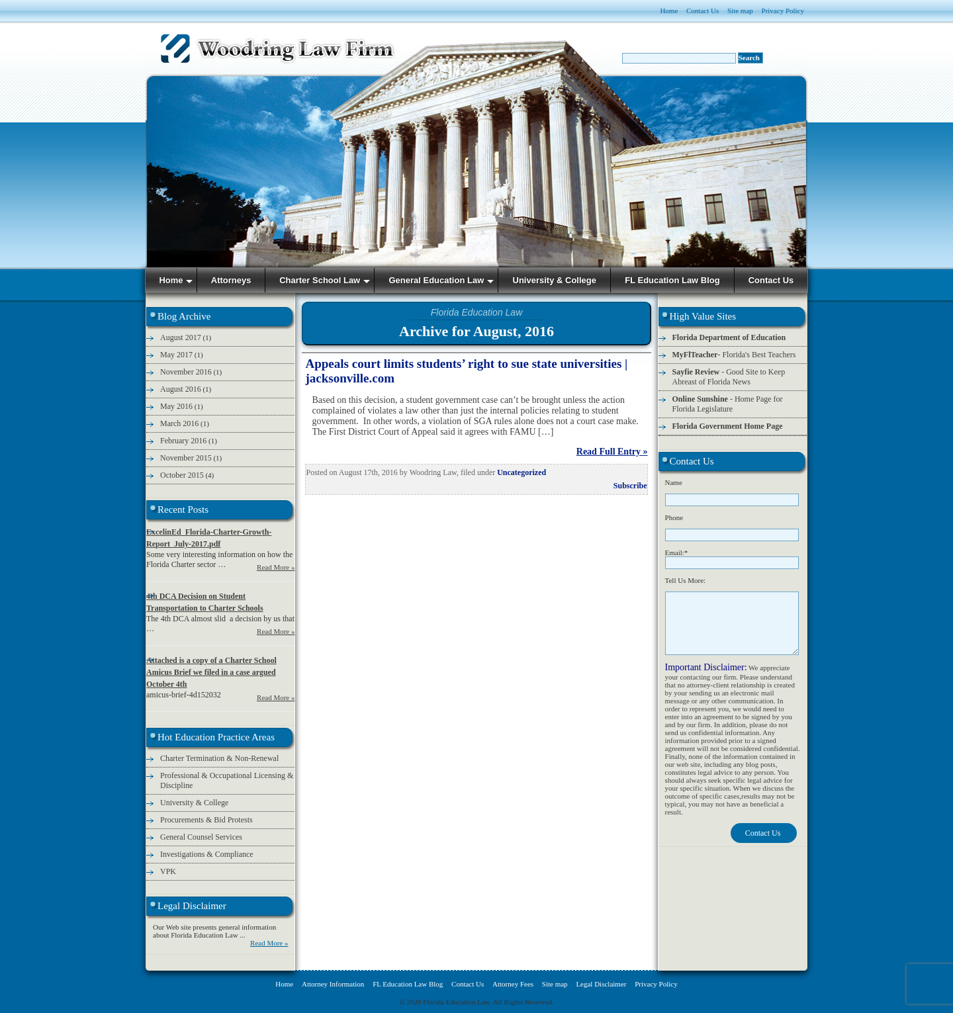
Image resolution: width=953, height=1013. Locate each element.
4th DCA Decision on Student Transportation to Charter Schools (204, 602)
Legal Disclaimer (601, 984)
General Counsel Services (201, 837)
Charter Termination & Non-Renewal (219, 758)
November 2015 (186, 457)
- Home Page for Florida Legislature (727, 404)
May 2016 (176, 406)
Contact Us (702, 11)
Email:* (676, 552)
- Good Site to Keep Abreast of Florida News (729, 376)
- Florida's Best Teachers (734, 354)
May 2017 (176, 354)
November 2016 (186, 371)
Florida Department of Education (729, 337)
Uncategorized (521, 472)
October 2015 (182, 475)
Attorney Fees (512, 984)
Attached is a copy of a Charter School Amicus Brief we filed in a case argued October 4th (211, 672)
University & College (194, 802)
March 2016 (179, 423)
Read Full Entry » (612, 452)
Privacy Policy (783, 11)
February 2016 (183, 440)
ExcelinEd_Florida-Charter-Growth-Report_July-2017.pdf (208, 538)
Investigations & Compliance (206, 854)
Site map (740, 11)
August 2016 (180, 389)
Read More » (276, 567)
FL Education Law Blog (408, 984)
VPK (168, 871)
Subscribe (630, 485)
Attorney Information (333, 984)
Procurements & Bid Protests (206, 819)
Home (669, 11)
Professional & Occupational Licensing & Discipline (226, 780)
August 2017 (180, 337)
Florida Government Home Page (727, 426)
